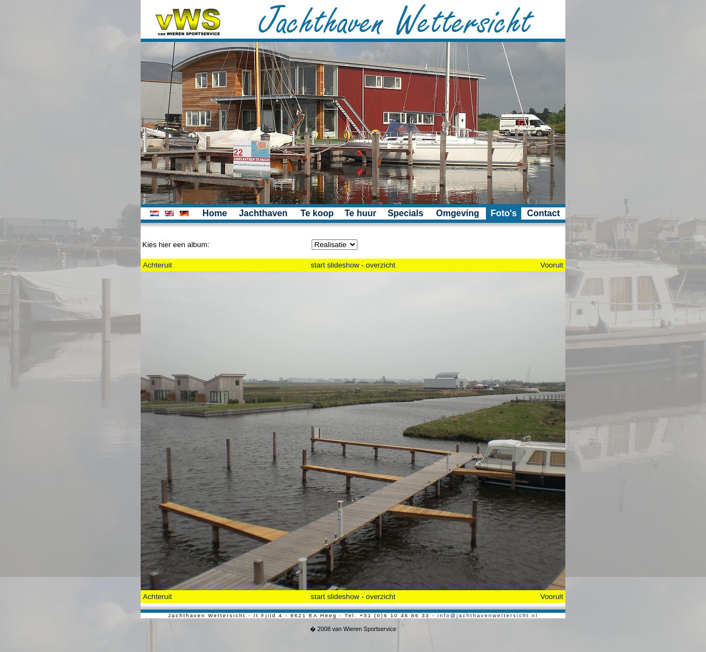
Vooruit (552, 265)
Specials (406, 213)
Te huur (360, 213)
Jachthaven (263, 213)
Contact (543, 213)
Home (214, 213)
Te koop (317, 213)
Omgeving (457, 213)
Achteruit (157, 265)
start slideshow (335, 265)
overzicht (380, 265)
